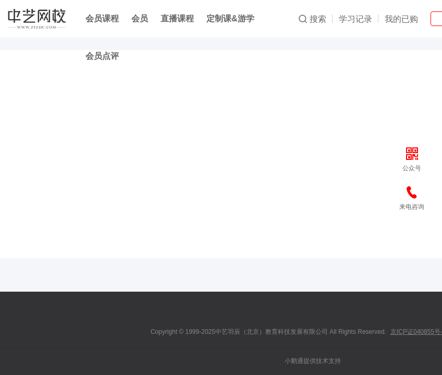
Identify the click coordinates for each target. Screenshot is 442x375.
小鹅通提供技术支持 (313, 361)
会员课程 (102, 18)
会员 (139, 18)
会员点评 (102, 56)
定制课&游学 (230, 18)
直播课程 (177, 18)
